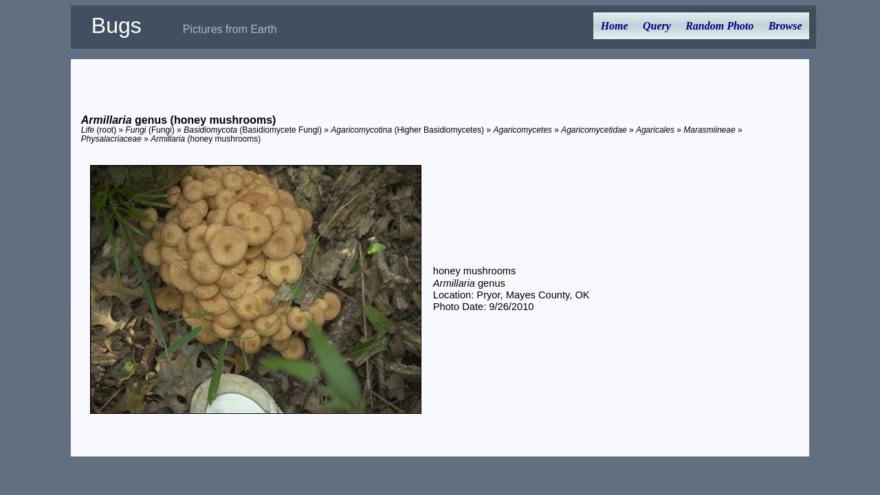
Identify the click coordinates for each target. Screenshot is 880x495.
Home (614, 26)
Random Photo (719, 26)
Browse (785, 26)
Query (657, 26)
